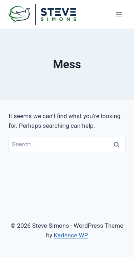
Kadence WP (71, 235)
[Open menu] (118, 14)
